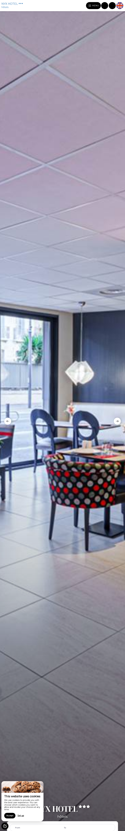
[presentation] (7, 421)
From (17, 828)
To (65, 828)
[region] (22, 801)
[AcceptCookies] (4, 826)
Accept (9, 815)
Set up (21, 815)
